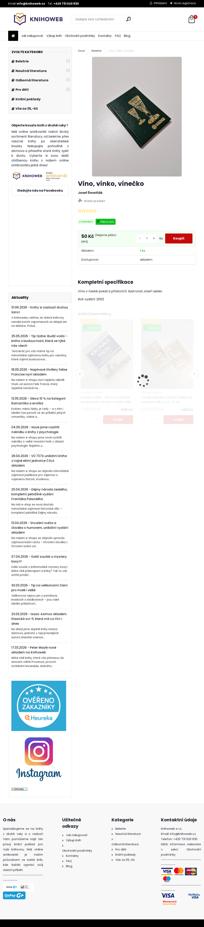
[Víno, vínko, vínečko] (137, 116)
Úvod (81, 51)
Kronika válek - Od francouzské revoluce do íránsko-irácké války (106, 399)
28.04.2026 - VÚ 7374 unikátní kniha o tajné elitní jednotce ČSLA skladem (39, 461)
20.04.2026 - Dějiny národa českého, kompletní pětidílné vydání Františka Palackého (39, 494)
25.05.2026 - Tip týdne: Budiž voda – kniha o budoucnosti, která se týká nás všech (39, 341)
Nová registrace (185, 3)
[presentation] (80, 374)
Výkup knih (54, 36)
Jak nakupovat (32, 36)
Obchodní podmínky (80, 36)
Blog (127, 36)
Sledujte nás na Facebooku (40, 190)
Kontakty (105, 36)
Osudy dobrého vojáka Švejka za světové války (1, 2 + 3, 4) (166, 399)
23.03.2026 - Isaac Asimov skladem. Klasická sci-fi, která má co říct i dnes (39, 619)
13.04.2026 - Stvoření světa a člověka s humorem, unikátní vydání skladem (39, 528)
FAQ (118, 36)
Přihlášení (160, 3)
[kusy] (147, 238)
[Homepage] (13, 36)
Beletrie (97, 51)
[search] (128, 19)
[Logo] (35, 19)
